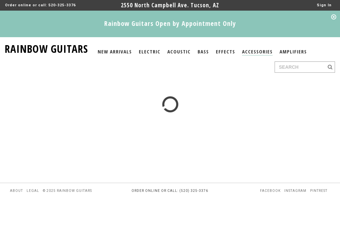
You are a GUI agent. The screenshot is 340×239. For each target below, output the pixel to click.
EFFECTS (225, 51)
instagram (295, 191)
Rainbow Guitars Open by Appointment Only (170, 23)
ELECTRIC (149, 51)
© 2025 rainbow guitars (67, 191)
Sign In (324, 5)
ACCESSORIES (257, 51)
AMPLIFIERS (293, 51)
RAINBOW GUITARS (46, 47)
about (16, 191)
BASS (203, 51)
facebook (270, 191)
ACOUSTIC (179, 51)
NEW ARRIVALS (115, 51)
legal (33, 191)
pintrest (318, 191)
